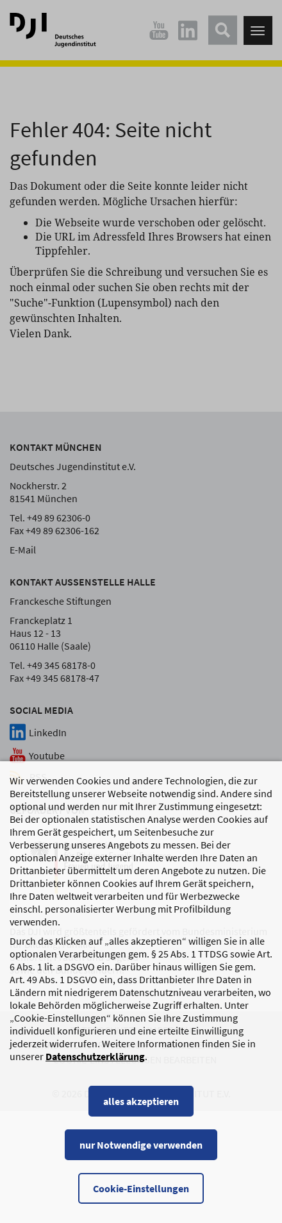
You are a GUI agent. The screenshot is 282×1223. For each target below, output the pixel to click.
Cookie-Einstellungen (141, 1199)
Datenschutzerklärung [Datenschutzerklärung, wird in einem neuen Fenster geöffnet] (95, 1067)
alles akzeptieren (141, 1112)
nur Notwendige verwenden (141, 1156)
